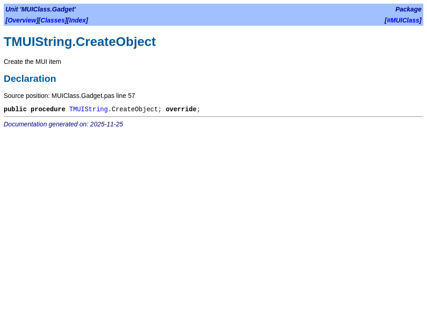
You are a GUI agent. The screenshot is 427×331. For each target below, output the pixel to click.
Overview (22, 20)
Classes (52, 20)
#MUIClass (403, 20)
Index (77, 20)
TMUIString (88, 109)
